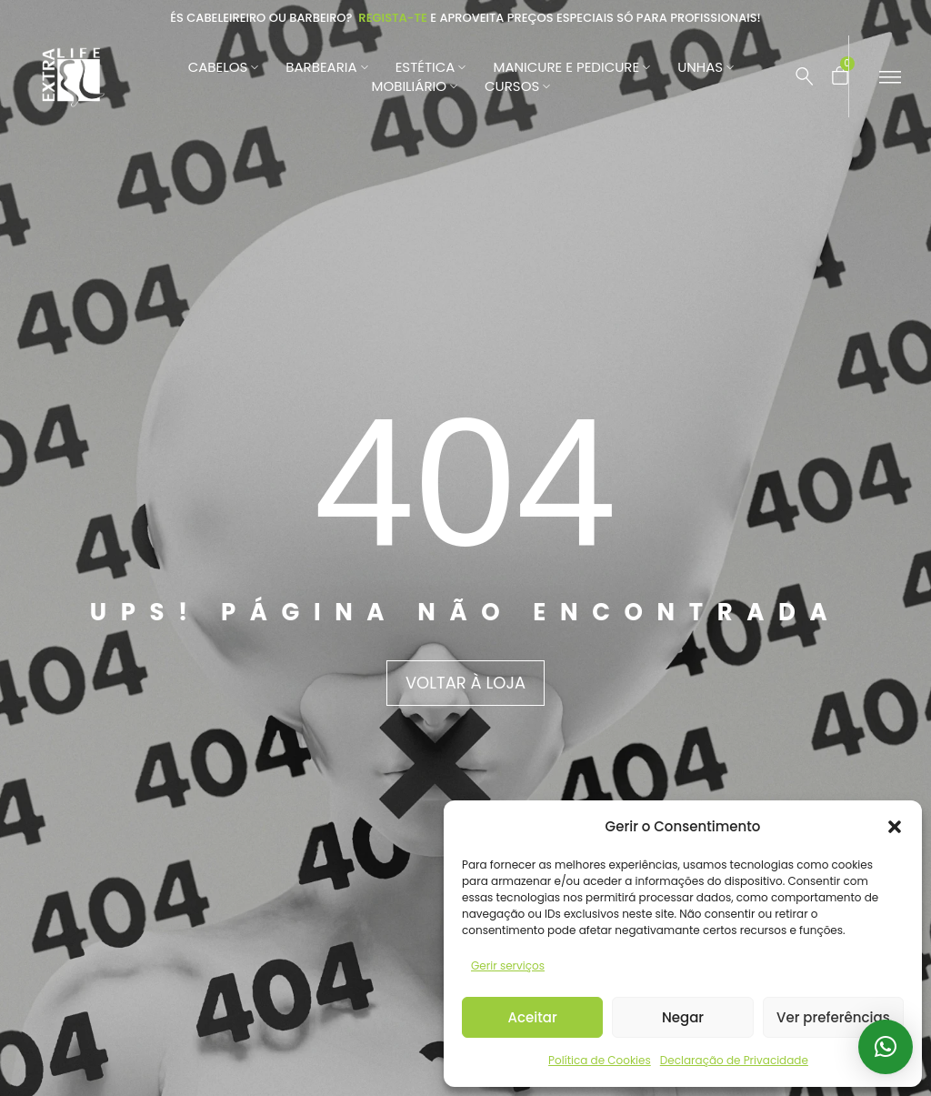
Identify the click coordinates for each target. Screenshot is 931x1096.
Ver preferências (833, 1017)
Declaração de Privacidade (734, 1060)
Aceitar (532, 1017)
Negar (683, 1017)
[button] (895, 827)
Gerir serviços (508, 965)
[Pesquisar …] (804, 76)
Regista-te (392, 17)
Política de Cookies (599, 1060)
